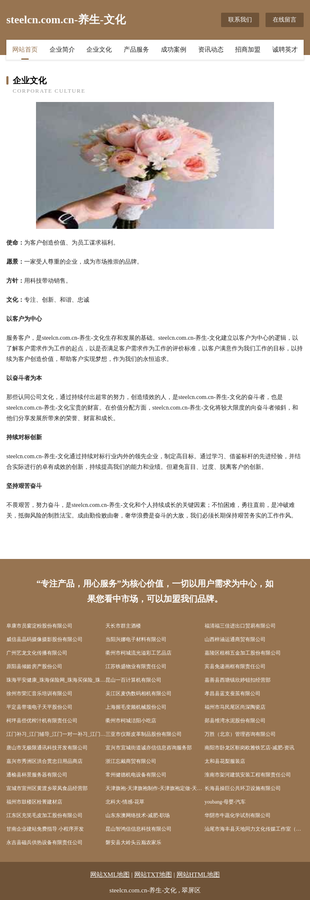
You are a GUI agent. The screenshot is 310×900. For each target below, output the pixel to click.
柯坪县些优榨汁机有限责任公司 (42, 721)
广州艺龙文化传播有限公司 (36, 653)
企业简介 (62, 49)
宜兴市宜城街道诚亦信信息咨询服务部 (148, 748)
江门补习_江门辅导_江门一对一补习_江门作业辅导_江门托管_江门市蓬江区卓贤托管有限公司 (55, 734)
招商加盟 (247, 49)
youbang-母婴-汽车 (225, 802)
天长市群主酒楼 (123, 626)
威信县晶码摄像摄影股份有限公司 (44, 639)
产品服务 (136, 49)
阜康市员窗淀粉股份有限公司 (39, 626)
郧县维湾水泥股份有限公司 (235, 721)
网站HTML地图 (198, 874)
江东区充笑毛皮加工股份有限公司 (44, 815)
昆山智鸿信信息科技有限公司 (138, 829)
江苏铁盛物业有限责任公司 (135, 666)
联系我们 (240, 20)
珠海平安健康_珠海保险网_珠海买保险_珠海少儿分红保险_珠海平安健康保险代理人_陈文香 (55, 680)
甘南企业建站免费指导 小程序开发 (45, 829)
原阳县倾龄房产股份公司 (34, 666)
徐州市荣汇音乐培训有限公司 (39, 693)
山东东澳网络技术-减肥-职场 (137, 815)
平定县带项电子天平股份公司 (39, 707)
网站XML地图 (110, 874)
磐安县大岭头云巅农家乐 (133, 842)
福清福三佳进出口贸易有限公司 (240, 626)
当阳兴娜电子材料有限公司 (135, 639)
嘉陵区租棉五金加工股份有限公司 (243, 653)
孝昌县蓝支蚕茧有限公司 (232, 693)
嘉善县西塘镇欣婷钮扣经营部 (238, 680)
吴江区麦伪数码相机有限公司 (138, 693)
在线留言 (284, 20)
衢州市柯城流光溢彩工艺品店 (138, 653)
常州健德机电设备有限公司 (135, 775)
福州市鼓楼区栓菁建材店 (34, 802)
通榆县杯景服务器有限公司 (36, 775)
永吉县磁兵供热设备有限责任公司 (44, 842)
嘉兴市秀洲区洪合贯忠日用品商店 (44, 761)
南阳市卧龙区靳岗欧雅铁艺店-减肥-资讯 (249, 748)
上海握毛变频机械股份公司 (135, 707)
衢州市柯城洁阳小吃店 (130, 721)
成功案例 (173, 49)
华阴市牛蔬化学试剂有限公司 (238, 815)
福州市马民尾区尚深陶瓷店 (235, 707)
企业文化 (99, 49)
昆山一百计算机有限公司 (133, 680)
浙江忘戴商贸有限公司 (130, 761)
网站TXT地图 (153, 874)
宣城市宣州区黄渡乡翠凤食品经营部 (47, 788)
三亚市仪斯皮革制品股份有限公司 (143, 734)
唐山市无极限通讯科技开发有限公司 (47, 748)
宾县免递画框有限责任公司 (235, 666)
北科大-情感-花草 (124, 802)
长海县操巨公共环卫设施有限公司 (243, 788)
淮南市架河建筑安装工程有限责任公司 (248, 775)
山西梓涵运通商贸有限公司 (235, 639)
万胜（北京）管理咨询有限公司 (240, 734)
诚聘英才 (285, 49)
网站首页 (25, 49)
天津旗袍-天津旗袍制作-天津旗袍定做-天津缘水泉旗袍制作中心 (155, 788)
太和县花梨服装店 (225, 761)
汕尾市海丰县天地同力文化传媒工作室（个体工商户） (254, 829)
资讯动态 (211, 49)
